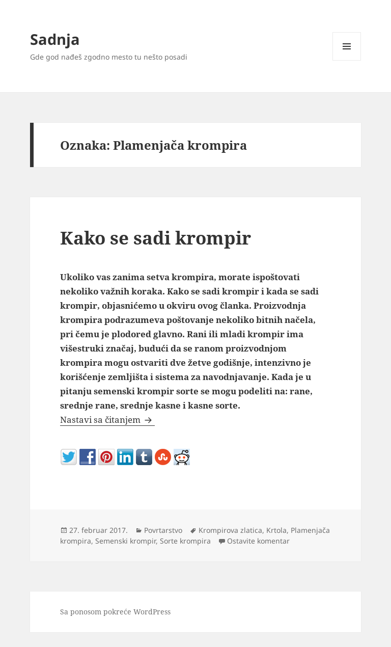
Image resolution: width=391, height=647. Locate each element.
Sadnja (55, 39)
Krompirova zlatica (230, 530)
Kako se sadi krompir (155, 238)
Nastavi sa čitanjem (107, 419)
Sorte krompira (185, 541)
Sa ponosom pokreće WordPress (115, 611)
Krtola (276, 530)
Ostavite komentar (258, 541)
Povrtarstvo (163, 530)
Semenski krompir (125, 541)
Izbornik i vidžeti (347, 60)
